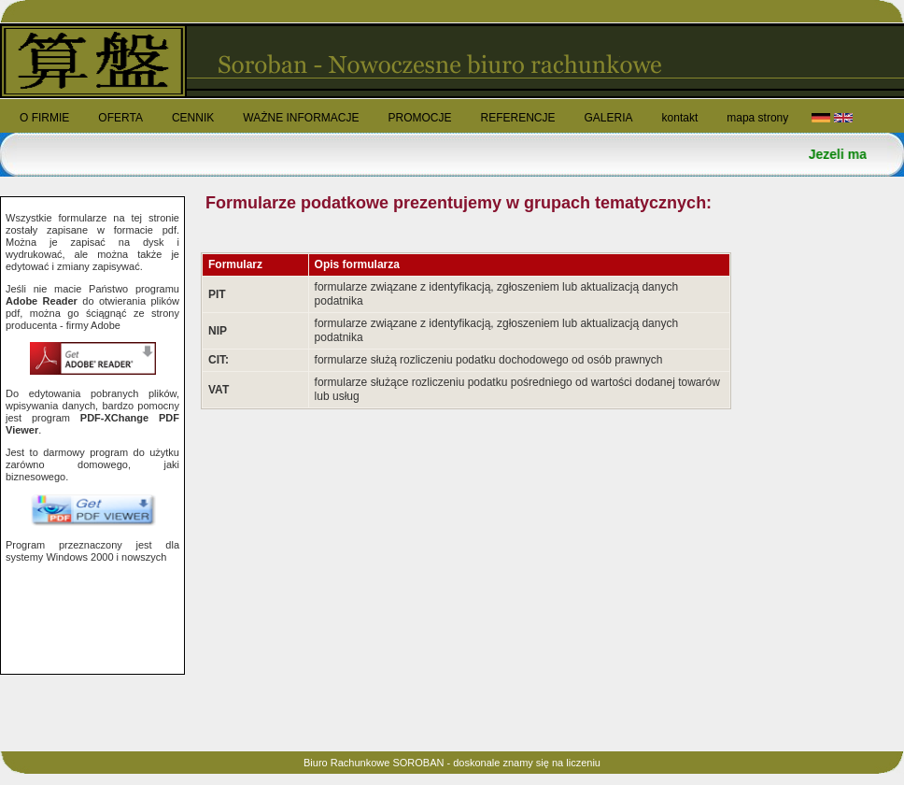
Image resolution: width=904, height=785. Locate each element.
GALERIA (609, 117)
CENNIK (193, 117)
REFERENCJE (517, 117)
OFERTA (120, 117)
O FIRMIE (44, 117)
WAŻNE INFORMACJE (301, 117)
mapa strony (757, 117)
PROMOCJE (419, 117)
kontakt (680, 117)
